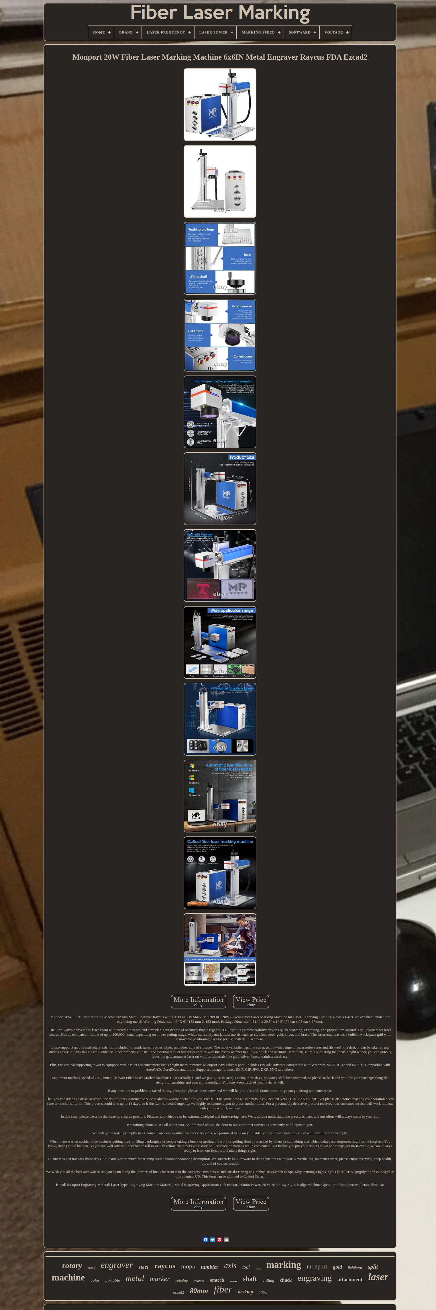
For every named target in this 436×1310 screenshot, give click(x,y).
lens (258, 1268)
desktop (245, 1292)
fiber (223, 1289)
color (95, 1280)
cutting (268, 1280)
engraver (117, 1265)
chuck (286, 1280)
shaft (250, 1278)
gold (337, 1267)
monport (317, 1266)
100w (263, 1293)
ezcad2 (178, 1292)
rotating (182, 1280)
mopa (188, 1266)
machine (68, 1277)
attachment (349, 1279)
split (373, 1267)
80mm (199, 1291)
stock (91, 1268)
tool (246, 1267)
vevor (233, 1281)
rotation (198, 1281)
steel (144, 1267)
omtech (217, 1280)
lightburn (355, 1268)
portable (112, 1280)
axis (230, 1265)
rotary (72, 1265)
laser (378, 1276)
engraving (314, 1277)
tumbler (209, 1267)
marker (160, 1278)
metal (135, 1277)
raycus (164, 1266)
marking (283, 1265)
